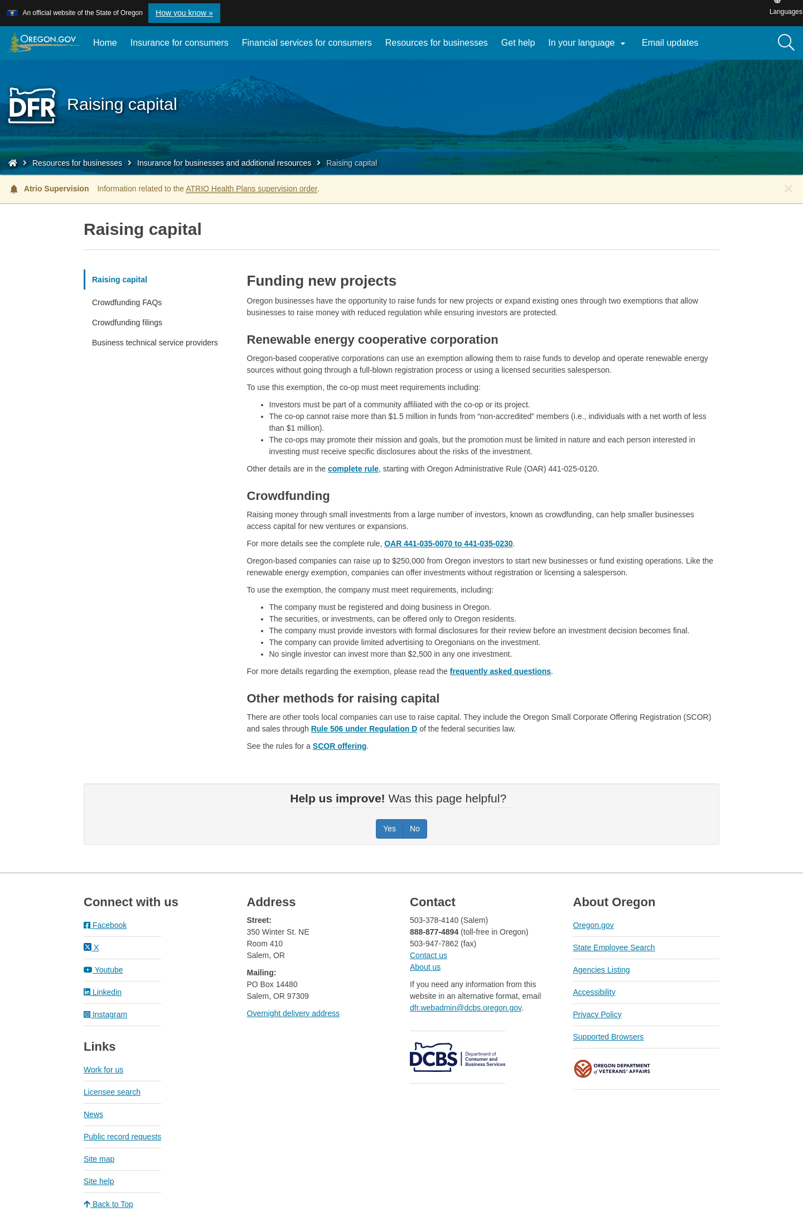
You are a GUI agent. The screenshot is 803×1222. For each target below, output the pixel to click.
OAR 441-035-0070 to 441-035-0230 (448, 543)
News (93, 1114)
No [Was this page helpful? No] (415, 828)
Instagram (105, 1014)
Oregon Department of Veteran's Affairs (612, 1069)
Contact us (428, 955)
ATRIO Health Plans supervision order (251, 188)
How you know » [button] (184, 12)
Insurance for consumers (179, 42)
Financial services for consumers (307, 42)
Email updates (673, 47)
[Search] (786, 43)
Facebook (105, 925)
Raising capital (119, 279)
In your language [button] (588, 43)
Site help (99, 1181)
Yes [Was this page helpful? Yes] (389, 828)
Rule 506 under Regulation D (364, 728)
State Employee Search (614, 947)
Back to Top (108, 1204)
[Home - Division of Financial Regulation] (12, 162)
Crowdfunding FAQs (127, 302)
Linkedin (103, 992)
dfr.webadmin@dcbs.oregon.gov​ (465, 1007)
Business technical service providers (155, 342)
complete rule (353, 468)
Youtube (103, 969)
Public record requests (122, 1136)
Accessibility (594, 992)
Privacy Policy (597, 1014)
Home (105, 42)
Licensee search (112, 1092)
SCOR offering (339, 746)
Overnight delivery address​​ (293, 1013)
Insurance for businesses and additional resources (224, 162)
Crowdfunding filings (127, 322)
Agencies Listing (601, 969)
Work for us (103, 1069)
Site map (99, 1158)
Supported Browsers (608, 1036)
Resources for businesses (436, 42)
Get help (518, 42)
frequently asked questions (500, 671)
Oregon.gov (593, 925)
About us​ (425, 967)
